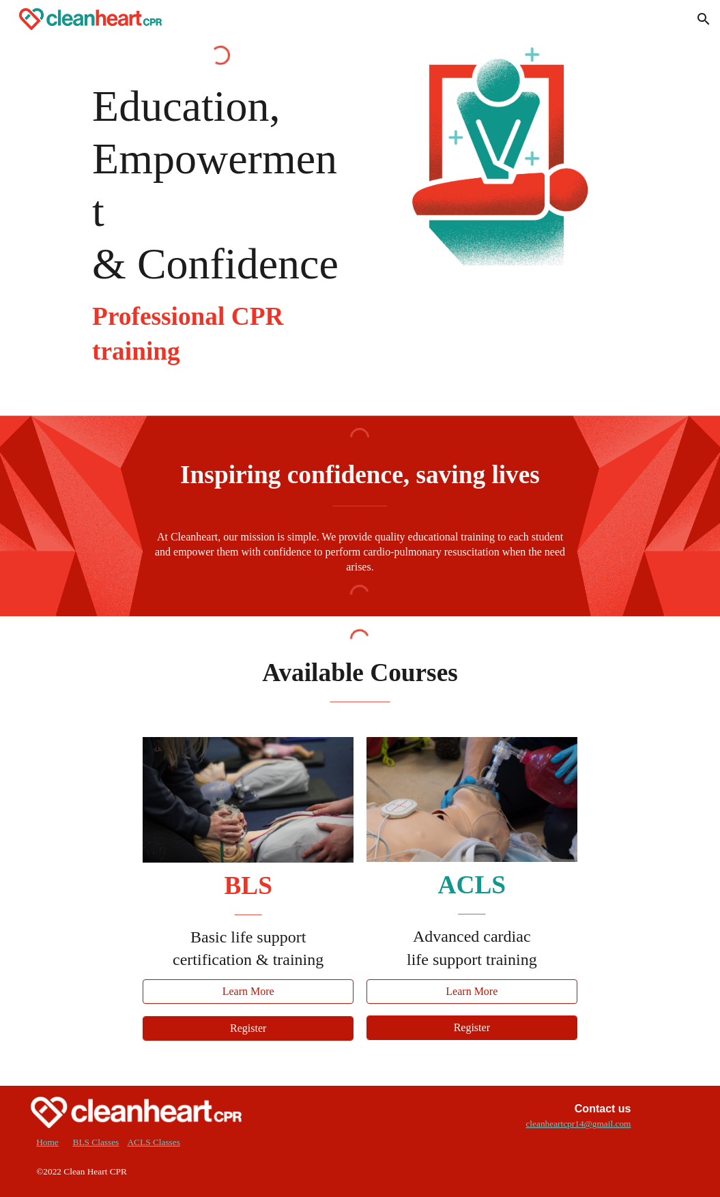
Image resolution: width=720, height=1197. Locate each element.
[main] (220, 224)
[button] (703, 19)
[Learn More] (248, 992)
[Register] (248, 1028)
